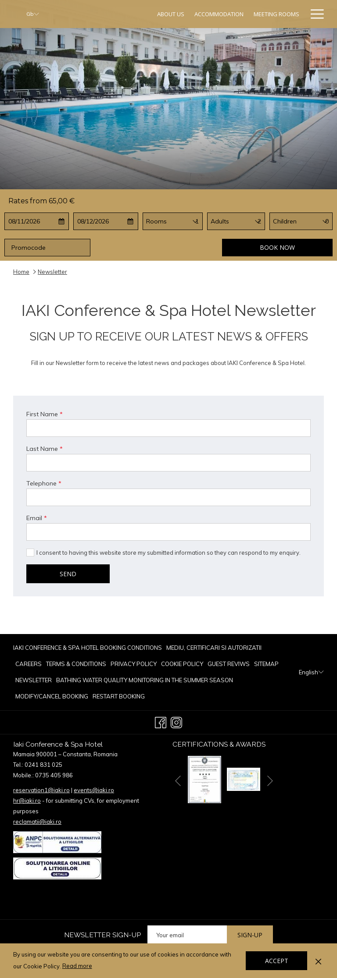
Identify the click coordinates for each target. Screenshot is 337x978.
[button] (36, 221)
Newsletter (33, 680)
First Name (44, 414)
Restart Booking (119, 696)
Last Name (44, 449)
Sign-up (249, 935)
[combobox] (197, 221)
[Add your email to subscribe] (187, 934)
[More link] (314, 14)
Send (68, 574)
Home (21, 271)
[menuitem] (171, 14)
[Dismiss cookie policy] (318, 960)
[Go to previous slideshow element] (177, 781)
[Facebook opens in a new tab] (160, 721)
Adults (220, 221)
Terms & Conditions (76, 663)
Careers (28, 663)
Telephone (43, 483)
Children (285, 221)
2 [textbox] (259, 221)
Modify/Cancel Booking (51, 696)
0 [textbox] (327, 221)
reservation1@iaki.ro (41, 790)
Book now (277, 247)
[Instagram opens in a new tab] (176, 721)
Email (36, 518)
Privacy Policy (134, 663)
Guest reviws (229, 663)
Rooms (156, 221)
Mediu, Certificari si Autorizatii (214, 647)
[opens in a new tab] (204, 778)
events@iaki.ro (94, 790)
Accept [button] (276, 961)
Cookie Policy (182, 663)
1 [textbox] (197, 221)
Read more (77, 966)
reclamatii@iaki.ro (37, 821)
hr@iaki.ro (27, 800)
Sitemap (266, 663)
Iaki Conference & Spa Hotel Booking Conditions (87, 647)
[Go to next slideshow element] (270, 781)
